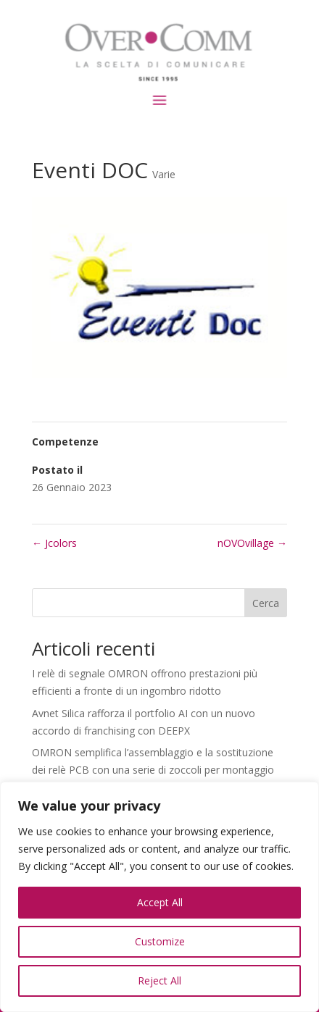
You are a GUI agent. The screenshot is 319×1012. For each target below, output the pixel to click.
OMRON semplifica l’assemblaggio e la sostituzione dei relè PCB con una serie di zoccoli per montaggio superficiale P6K (153, 769)
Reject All (159, 980)
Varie (163, 174)
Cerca (265, 603)
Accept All (160, 902)
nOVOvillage (252, 543)
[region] (159, 897)
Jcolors (54, 543)
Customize (160, 941)
